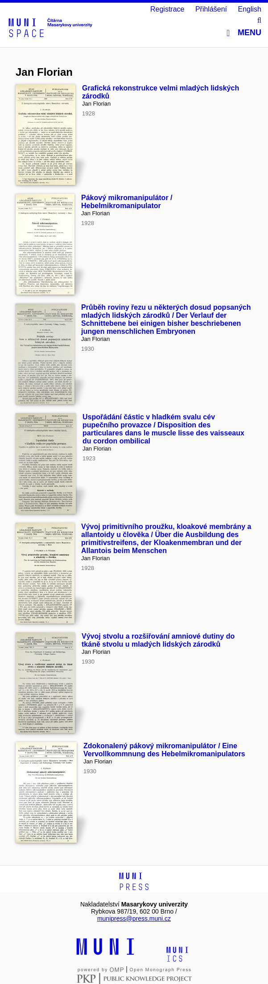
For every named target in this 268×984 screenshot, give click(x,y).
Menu (244, 32)
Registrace (167, 9)
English (249, 9)
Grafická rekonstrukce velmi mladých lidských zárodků (160, 92)
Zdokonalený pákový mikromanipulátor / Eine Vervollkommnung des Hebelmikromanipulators (164, 750)
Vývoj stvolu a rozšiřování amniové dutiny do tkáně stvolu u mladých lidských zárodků (158, 640)
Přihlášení (211, 9)
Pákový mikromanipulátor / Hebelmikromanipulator (127, 201)
